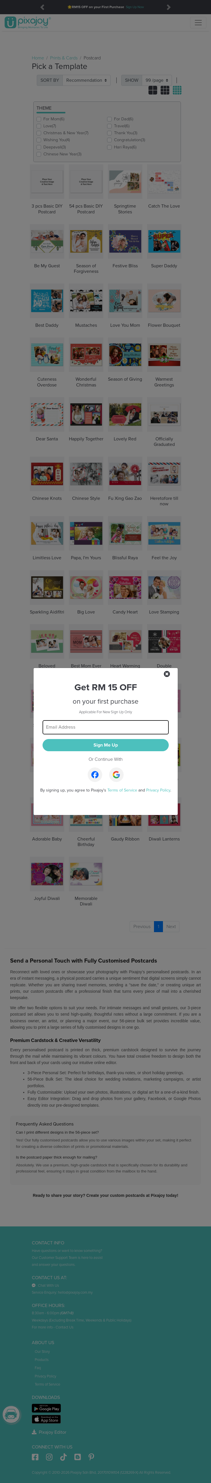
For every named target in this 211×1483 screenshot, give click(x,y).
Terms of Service (122, 790)
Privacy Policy (158, 790)
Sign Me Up (105, 745)
